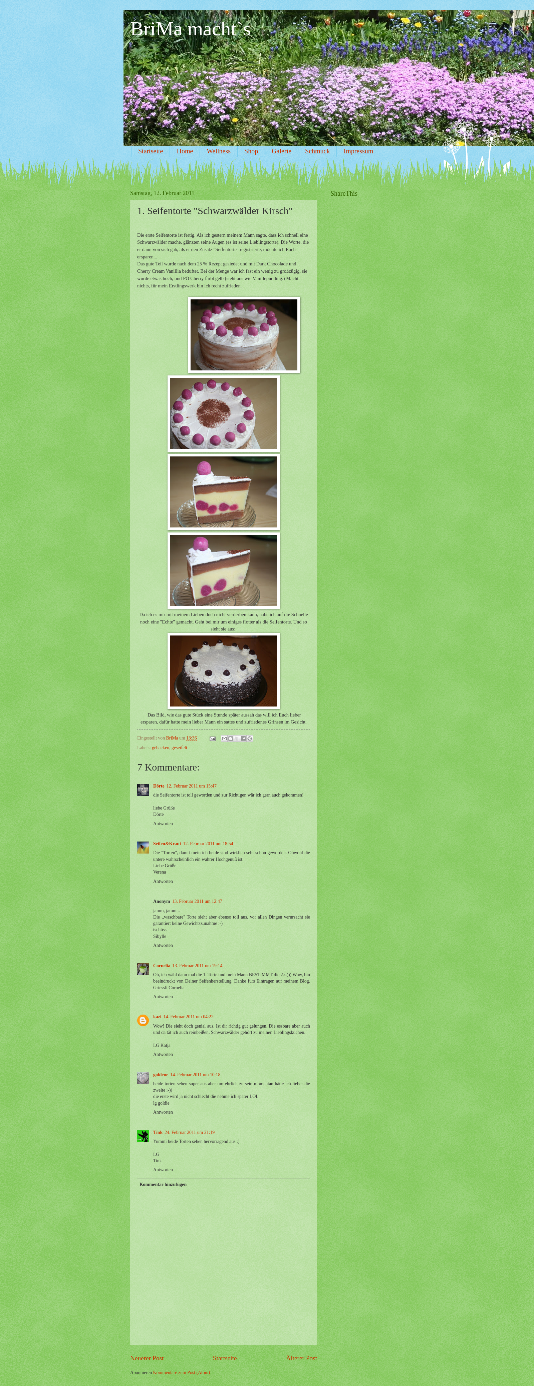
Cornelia (161, 965)
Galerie (281, 151)
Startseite (150, 151)
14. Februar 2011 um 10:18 (195, 1074)
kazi (157, 1016)
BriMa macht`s (190, 29)
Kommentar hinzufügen (163, 1184)
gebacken (160, 747)
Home (185, 151)
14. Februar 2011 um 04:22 (189, 1016)
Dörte (159, 786)
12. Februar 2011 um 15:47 (192, 786)
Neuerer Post (147, 1358)
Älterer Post (301, 1358)
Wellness (219, 151)
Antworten (163, 823)
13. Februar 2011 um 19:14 (197, 965)
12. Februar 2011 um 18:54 (208, 843)
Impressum (358, 151)
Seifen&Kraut (167, 843)
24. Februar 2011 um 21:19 (190, 1132)
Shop (251, 151)
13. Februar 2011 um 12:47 (197, 901)
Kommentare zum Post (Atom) (181, 1372)
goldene (160, 1074)
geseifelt (179, 747)
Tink (158, 1132)
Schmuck (317, 151)
